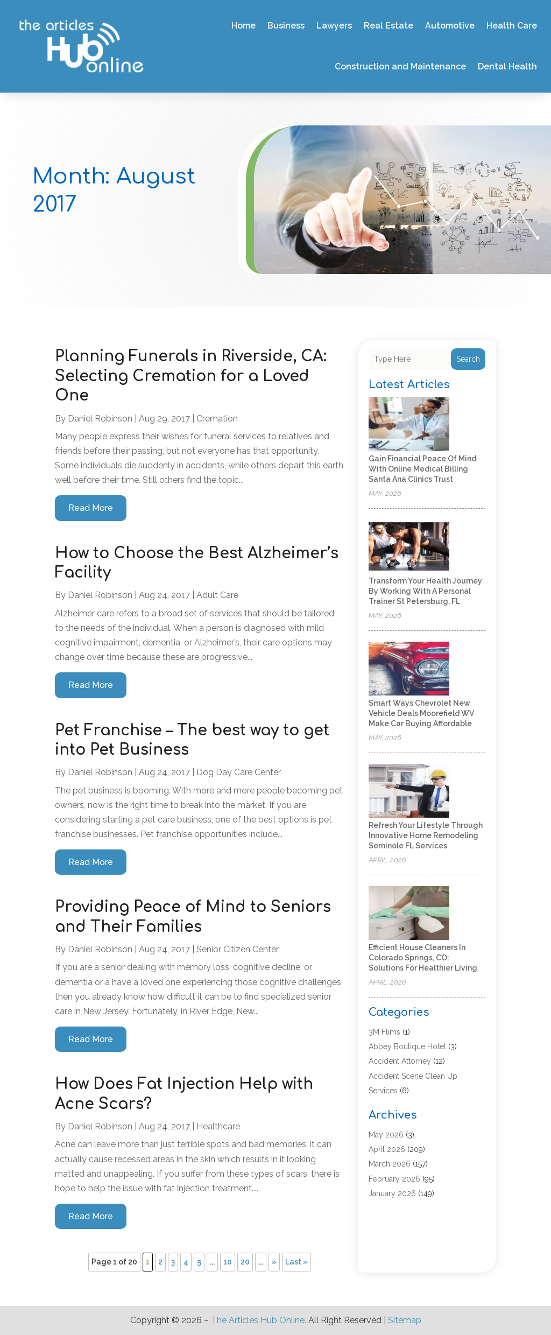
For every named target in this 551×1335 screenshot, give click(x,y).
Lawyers (334, 25)
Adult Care (217, 595)
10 (227, 1261)
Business (286, 25)
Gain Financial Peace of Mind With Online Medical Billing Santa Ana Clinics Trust (422, 468)
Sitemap (404, 1320)
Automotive (450, 25)
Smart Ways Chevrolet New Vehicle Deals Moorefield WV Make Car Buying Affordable (421, 713)
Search (468, 359)
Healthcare (218, 1126)
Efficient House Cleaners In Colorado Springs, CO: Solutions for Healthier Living (423, 957)
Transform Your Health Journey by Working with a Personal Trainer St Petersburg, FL (425, 591)
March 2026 (390, 1164)
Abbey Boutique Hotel (407, 1046)
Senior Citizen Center (237, 949)
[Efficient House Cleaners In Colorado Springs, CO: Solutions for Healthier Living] (409, 913)
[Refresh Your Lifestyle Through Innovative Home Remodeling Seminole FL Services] (409, 791)
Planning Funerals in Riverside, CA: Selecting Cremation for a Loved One (191, 376)
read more (90, 508)
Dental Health (507, 66)
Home (243, 25)
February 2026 (394, 1179)
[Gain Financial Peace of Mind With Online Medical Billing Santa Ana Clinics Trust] (409, 425)
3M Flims (384, 1032)
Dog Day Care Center (238, 772)
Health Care (511, 25)
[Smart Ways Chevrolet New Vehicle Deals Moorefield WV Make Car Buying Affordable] (409, 669)
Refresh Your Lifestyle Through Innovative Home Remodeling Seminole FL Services (426, 835)
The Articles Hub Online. (258, 1320)
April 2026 (387, 1149)
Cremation (217, 418)
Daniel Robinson (100, 418)
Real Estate (388, 25)
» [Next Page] (274, 1261)
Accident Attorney (400, 1061)
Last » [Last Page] (296, 1261)
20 (245, 1261)
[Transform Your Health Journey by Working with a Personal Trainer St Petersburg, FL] (409, 547)
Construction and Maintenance (400, 66)
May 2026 (386, 1134)
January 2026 (392, 1193)
